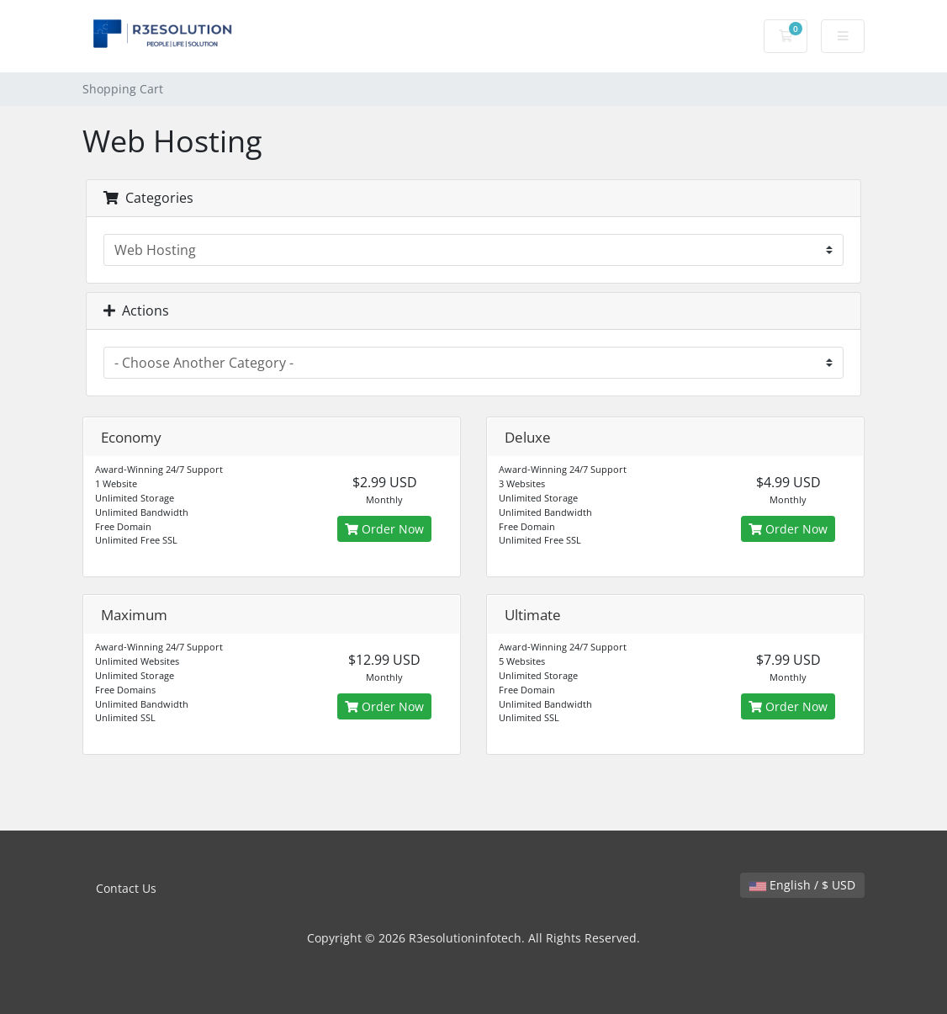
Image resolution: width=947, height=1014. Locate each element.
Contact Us (126, 888)
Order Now (384, 529)
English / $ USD (802, 885)
